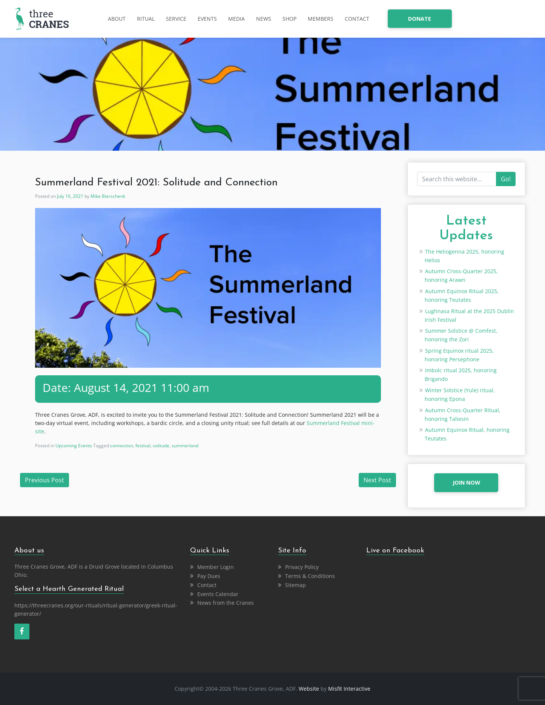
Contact (357, 18)
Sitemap (295, 585)
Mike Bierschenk (108, 196)
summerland (185, 445)
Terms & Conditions (310, 576)
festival (142, 445)
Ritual (146, 18)
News (263, 18)
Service (176, 18)
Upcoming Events (73, 445)
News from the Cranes (225, 602)
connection (121, 445)
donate (419, 18)
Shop (289, 18)
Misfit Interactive (349, 688)
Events (207, 18)
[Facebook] (21, 631)
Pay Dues (208, 576)
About (117, 18)
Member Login (215, 566)
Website (309, 688)
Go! (506, 179)
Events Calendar (217, 594)
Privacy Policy (302, 566)
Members (320, 18)
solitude (161, 445)
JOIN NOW (466, 482)
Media (236, 18)
